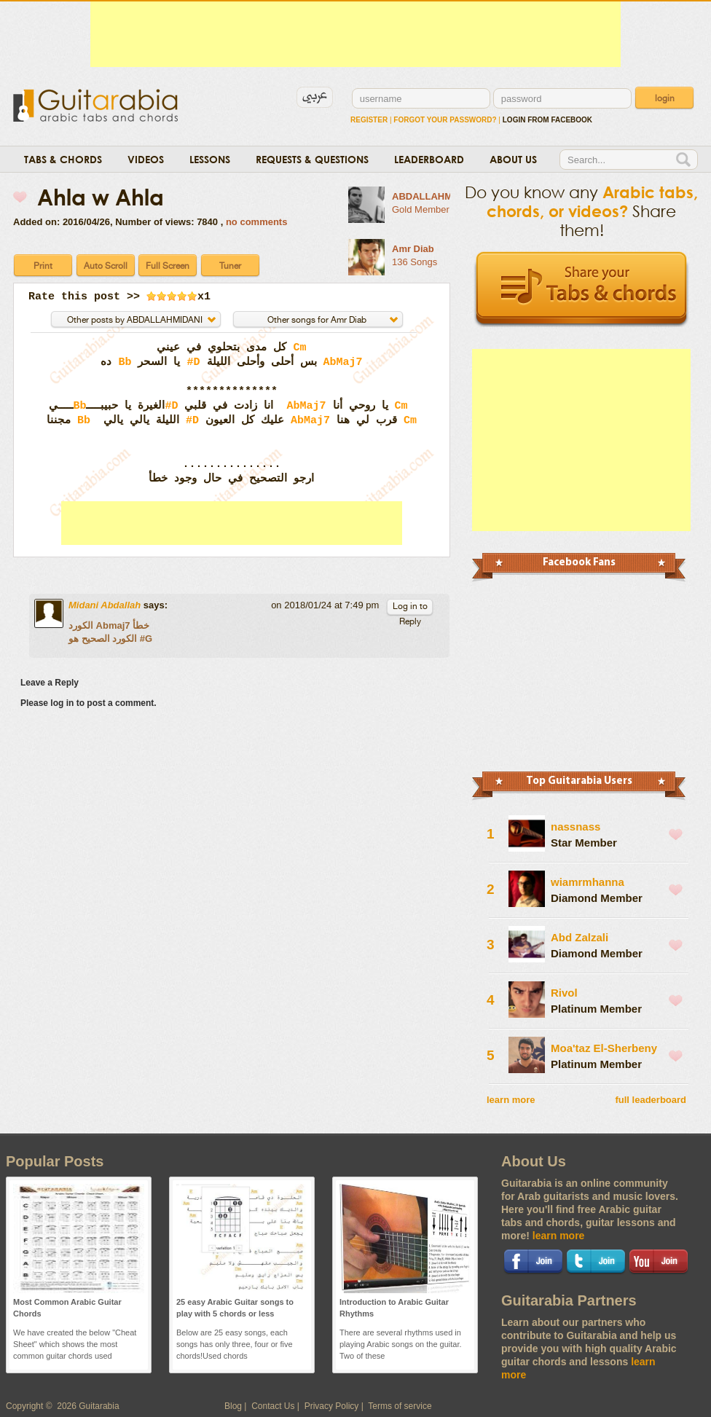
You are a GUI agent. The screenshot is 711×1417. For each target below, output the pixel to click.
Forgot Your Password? (444, 120)
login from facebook (547, 120)
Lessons (209, 159)
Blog (233, 1406)
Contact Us (272, 1406)
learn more (511, 1099)
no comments (257, 221)
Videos (145, 159)
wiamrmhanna (587, 882)
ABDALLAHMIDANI (435, 196)
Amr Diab (413, 248)
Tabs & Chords (63, 159)
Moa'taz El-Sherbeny (604, 1048)
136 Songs (414, 261)
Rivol (564, 992)
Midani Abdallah (104, 605)
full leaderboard (650, 1099)
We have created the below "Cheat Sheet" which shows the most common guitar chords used (74, 1344)
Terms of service (399, 1406)
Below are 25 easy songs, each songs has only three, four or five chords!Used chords (234, 1344)
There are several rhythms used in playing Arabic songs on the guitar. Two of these (400, 1344)
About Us (513, 159)
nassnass (575, 826)
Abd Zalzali (579, 937)
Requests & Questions (312, 159)
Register (369, 120)
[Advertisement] (355, 34)
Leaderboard (429, 159)
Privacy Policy (332, 1406)
